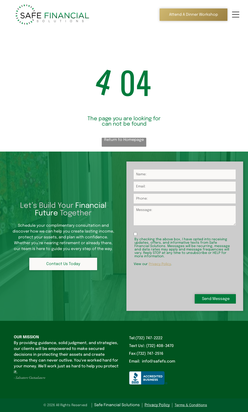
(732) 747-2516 (150, 354)
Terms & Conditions (191, 405)
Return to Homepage (124, 140)
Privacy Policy (160, 264)
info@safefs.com (158, 361)
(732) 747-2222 (149, 338)
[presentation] (170, 279)
